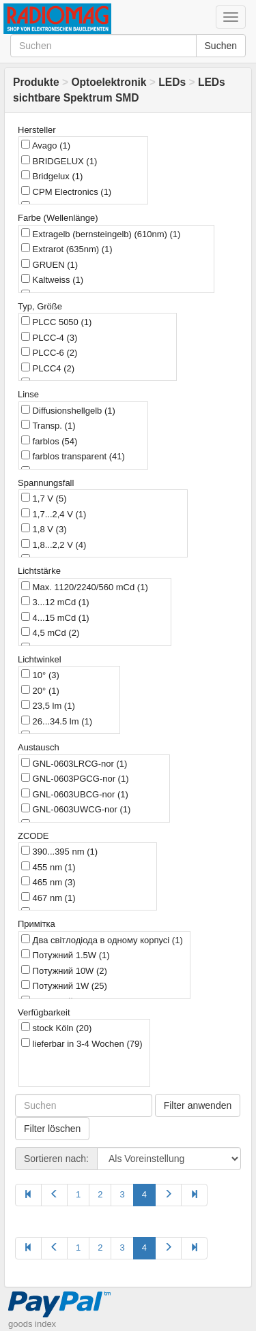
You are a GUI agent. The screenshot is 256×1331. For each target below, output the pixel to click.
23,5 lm (48, 705)
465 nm (48, 881)
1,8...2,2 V (53, 544)
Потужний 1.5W (65, 954)
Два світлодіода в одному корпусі (102, 939)
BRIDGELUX (59, 160)
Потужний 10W (64, 970)
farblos (49, 440)
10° (40, 674)
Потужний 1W (64, 985)
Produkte (36, 82)
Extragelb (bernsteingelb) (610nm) (100, 233)
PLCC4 (47, 368)
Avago (45, 145)
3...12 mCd (55, 601)
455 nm (48, 866)
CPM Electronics (66, 191)
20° (40, 690)
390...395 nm (59, 851)
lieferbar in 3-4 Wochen (82, 1043)
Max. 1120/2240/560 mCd (84, 586)
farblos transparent (73, 455)
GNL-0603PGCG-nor (75, 778)
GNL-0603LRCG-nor (74, 763)
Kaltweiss (52, 279)
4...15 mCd (55, 617)
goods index (32, 1324)
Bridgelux (52, 175)
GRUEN (49, 264)
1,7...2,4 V (53, 513)
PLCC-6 (49, 352)
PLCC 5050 (56, 321)
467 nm (48, 897)
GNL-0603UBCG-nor (74, 794)
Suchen (221, 45)
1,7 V (43, 498)
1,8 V (43, 528)
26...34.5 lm (56, 721)
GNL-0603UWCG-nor (75, 809)
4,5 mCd (50, 632)
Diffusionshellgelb (68, 410)
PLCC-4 (49, 337)
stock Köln (56, 1027)
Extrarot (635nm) (67, 248)
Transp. (48, 425)
